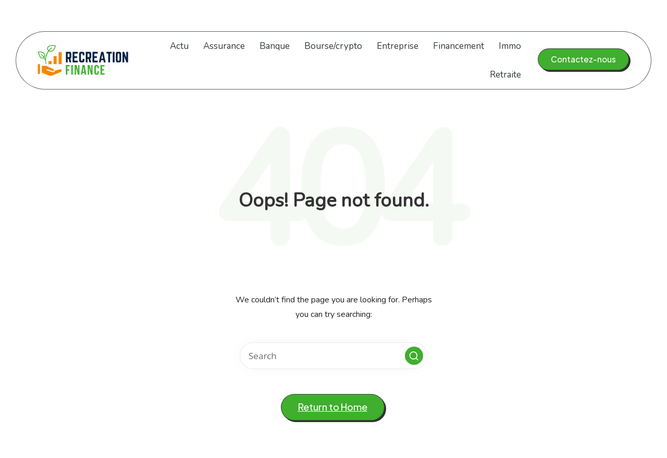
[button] (583, 59)
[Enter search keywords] (333, 355)
